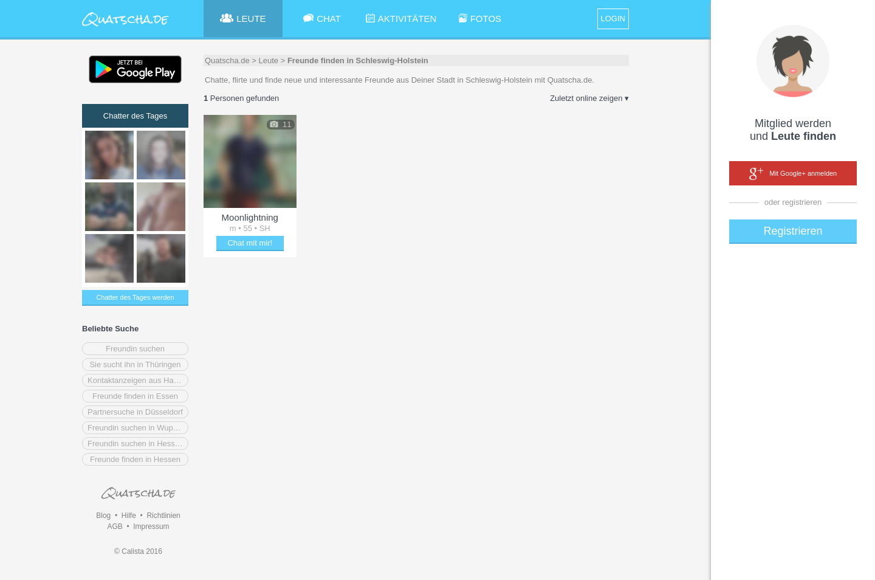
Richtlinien (163, 515)
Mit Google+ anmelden (793, 174)
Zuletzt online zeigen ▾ (589, 98)
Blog (103, 515)
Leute (269, 60)
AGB (114, 526)
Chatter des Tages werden (135, 297)
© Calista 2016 (138, 551)
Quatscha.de (227, 60)
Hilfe (129, 515)
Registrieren (792, 231)
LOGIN (613, 18)
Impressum (151, 526)
